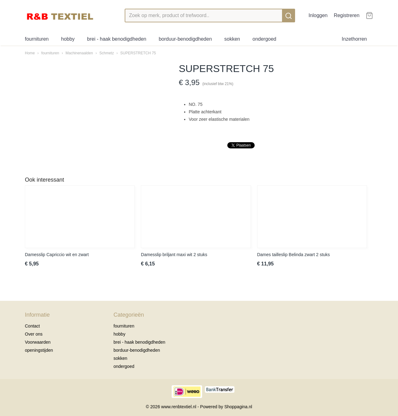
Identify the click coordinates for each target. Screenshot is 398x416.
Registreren (346, 15)
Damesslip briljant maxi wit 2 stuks (174, 254)
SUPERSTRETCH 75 (138, 53)
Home (30, 53)
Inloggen (317, 15)
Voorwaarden (38, 342)
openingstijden (39, 350)
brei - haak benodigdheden (116, 39)
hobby (68, 39)
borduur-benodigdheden (185, 39)
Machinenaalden (79, 53)
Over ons (34, 334)
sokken (232, 39)
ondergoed (264, 39)
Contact (32, 325)
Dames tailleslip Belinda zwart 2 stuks (293, 254)
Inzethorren (354, 39)
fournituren (37, 39)
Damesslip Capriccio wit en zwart (57, 254)
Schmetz (106, 53)
